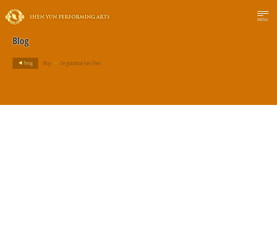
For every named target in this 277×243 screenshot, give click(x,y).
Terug (23, 63)
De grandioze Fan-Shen (81, 63)
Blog (47, 63)
